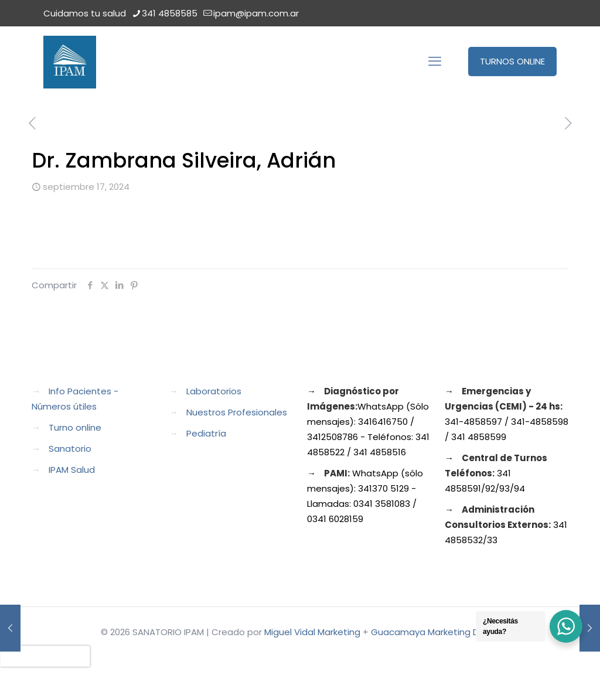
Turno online (75, 427)
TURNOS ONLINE (512, 61)
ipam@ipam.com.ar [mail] (256, 13)
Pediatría (206, 433)
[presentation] (45, 656)
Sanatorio (70, 448)
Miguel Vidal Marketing (312, 632)
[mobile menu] (435, 61)
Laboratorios (213, 391)
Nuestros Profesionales (236, 412)
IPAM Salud (72, 469)
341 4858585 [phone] (169, 13)
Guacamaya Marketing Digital (435, 632)
